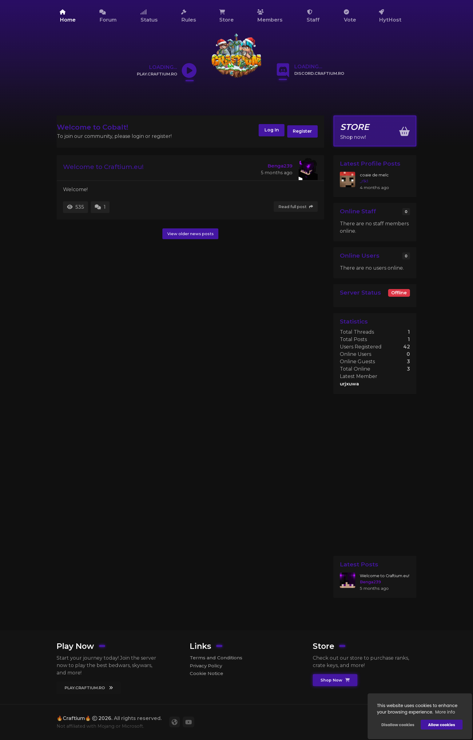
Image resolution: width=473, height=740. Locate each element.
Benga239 (279, 166)
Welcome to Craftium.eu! (110, 167)
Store (226, 16)
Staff (313, 16)
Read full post (294, 206)
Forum (108, 16)
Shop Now (336, 680)
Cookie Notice (207, 674)
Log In (261, 132)
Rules (188, 16)
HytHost (390, 16)
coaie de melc (374, 174)
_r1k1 (364, 181)
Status (149, 16)
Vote (350, 16)
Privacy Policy (207, 666)
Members (270, 16)
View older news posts (190, 233)
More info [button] (442, 709)
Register (299, 132)
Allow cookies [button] (438, 721)
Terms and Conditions (217, 657)
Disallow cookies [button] (395, 721)
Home (68, 16)
